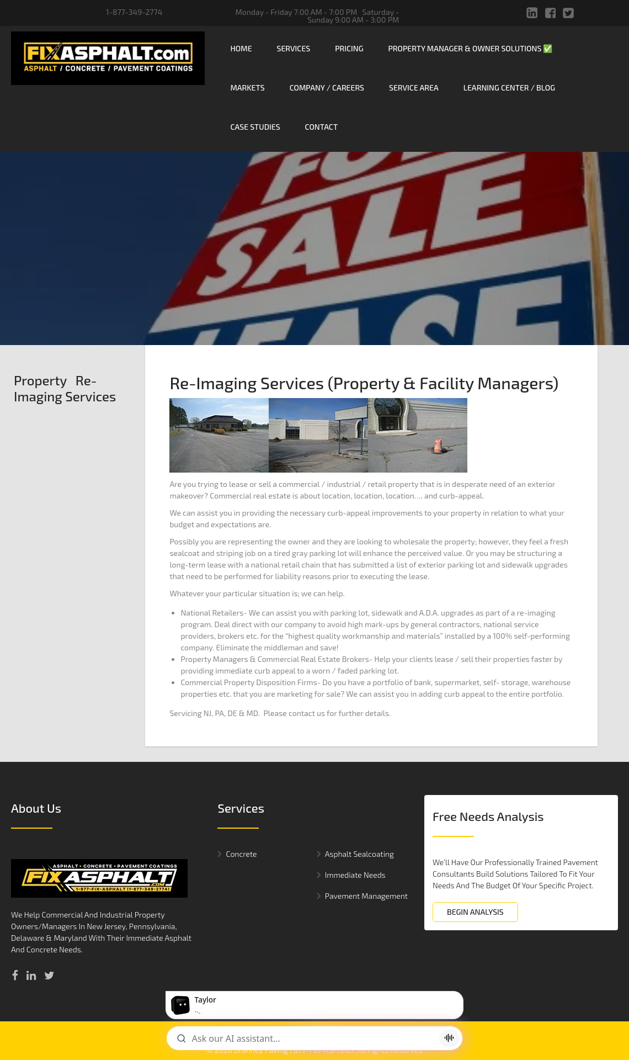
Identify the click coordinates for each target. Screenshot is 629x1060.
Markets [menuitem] (247, 87)
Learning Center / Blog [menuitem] (509, 87)
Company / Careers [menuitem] (327, 87)
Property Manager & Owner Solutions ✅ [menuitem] (470, 48)
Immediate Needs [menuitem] (355, 815)
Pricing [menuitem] (349, 48)
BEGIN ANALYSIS (475, 852)
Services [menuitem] (294, 48)
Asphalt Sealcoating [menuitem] (359, 794)
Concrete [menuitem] (241, 794)
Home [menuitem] (241, 48)
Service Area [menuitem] (414, 87)
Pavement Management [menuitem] (366, 836)
